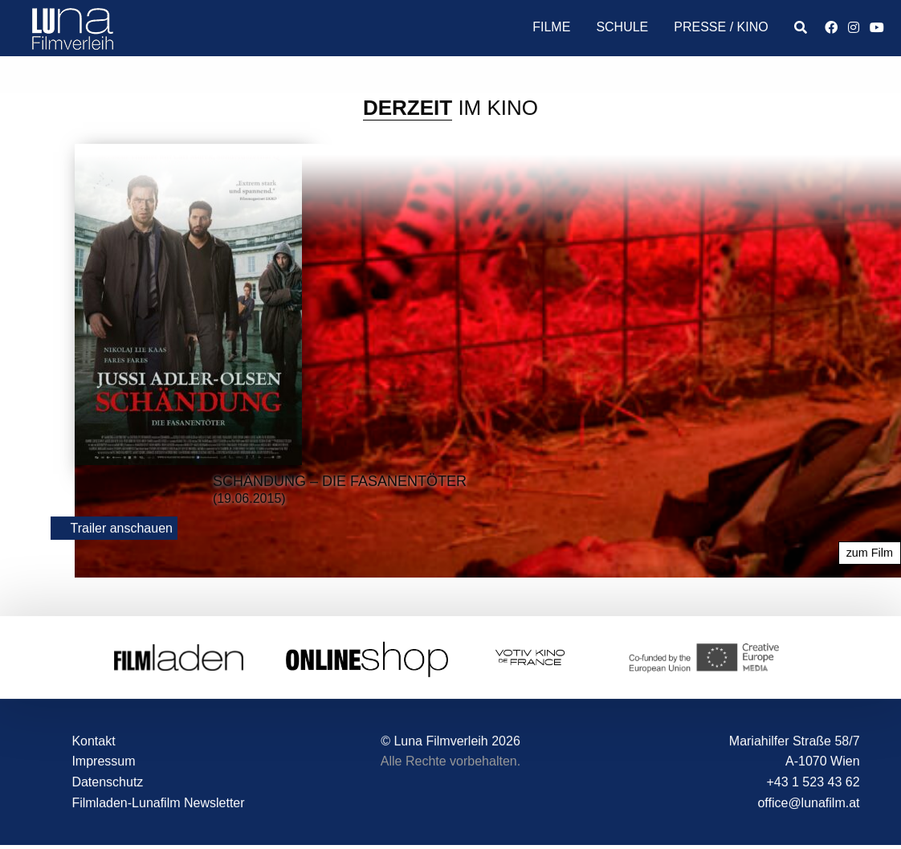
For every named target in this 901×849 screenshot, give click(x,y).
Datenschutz (107, 782)
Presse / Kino (721, 27)
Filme (551, 27)
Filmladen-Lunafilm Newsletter (157, 803)
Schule (622, 27)
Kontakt (93, 741)
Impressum (103, 762)
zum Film (869, 553)
